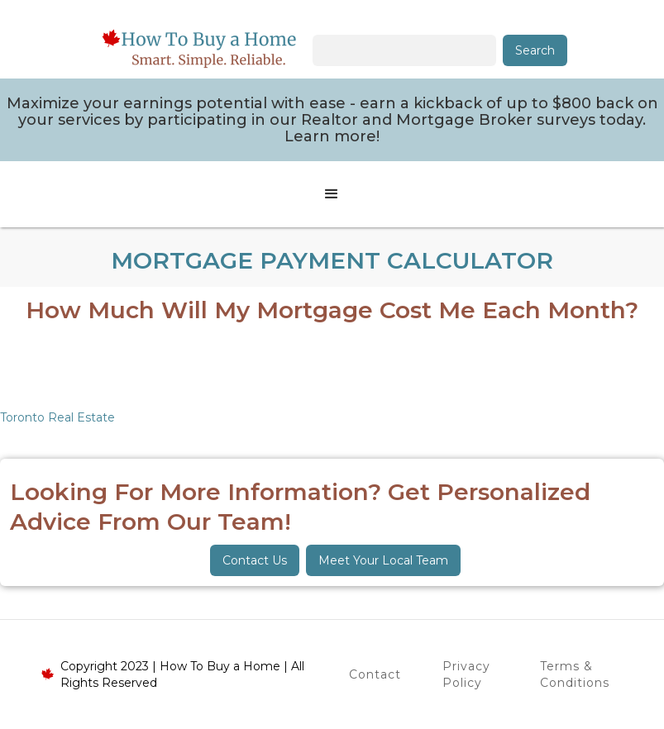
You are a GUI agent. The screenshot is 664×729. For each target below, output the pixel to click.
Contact (375, 674)
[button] (331, 194)
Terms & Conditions (574, 674)
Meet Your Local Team (383, 560)
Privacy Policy (466, 674)
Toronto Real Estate (57, 417)
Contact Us (254, 560)
